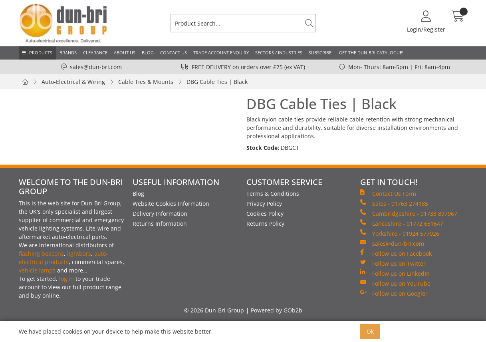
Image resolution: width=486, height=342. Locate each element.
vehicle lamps (37, 270)
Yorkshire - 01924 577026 (399, 233)
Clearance (95, 53)
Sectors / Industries (278, 53)
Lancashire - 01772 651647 (401, 223)
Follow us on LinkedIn (395, 273)
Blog (148, 53)
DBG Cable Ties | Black (217, 82)
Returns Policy (265, 223)
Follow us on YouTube (395, 283)
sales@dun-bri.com (96, 67)
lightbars (79, 253)
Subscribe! (321, 53)
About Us (124, 53)
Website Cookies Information (171, 203)
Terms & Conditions (272, 193)
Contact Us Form (388, 193)
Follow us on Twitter (393, 263)
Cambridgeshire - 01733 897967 (408, 213)
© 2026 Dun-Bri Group (214, 310)
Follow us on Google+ (394, 293)
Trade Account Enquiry (221, 53)
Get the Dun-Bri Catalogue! (371, 53)
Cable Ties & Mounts (145, 82)
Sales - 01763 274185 (394, 203)
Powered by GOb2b (276, 310)
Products (40, 53)
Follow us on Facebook (396, 253)
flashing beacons (41, 253)
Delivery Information (160, 213)
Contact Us (173, 53)
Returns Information (160, 223)
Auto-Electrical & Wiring (73, 82)
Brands (68, 53)
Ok (370, 331)
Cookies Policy (265, 213)
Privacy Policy (264, 203)
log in (66, 278)
